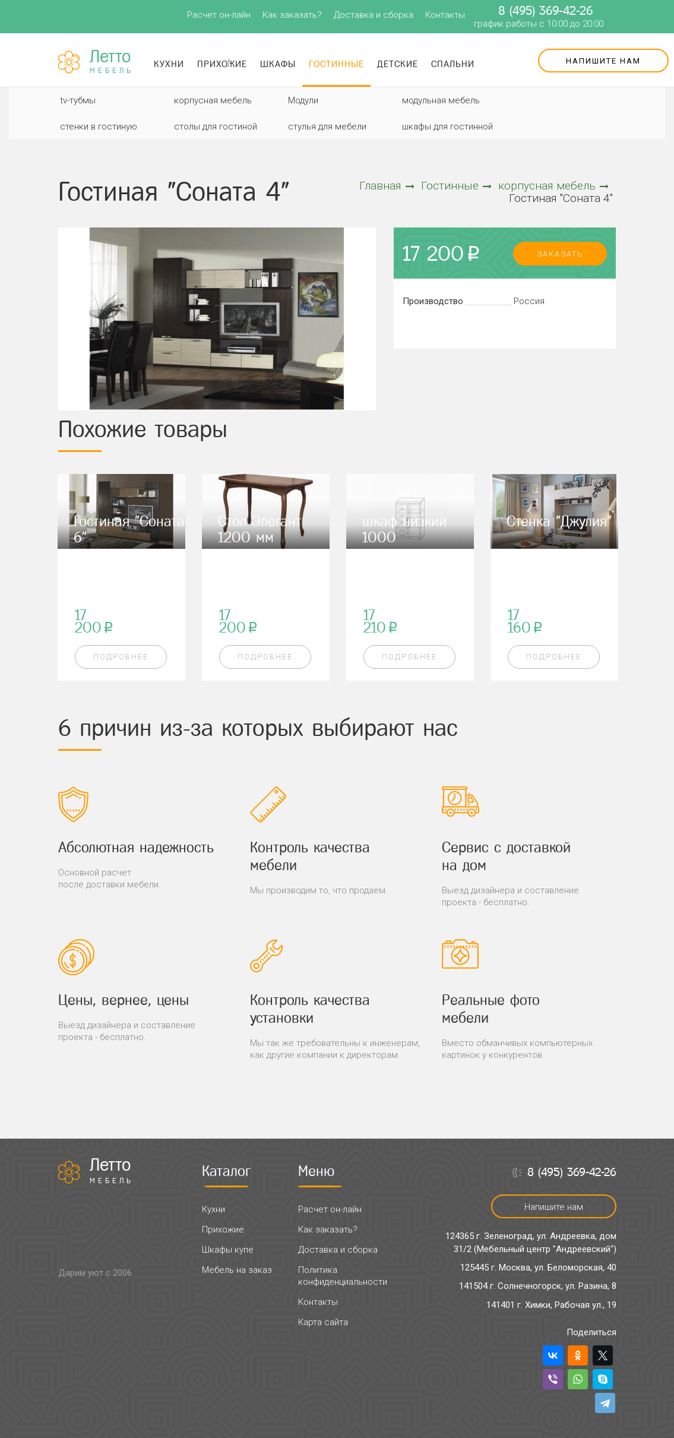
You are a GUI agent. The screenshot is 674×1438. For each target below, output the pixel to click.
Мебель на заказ (237, 1270)
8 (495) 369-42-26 (545, 11)
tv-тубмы (78, 100)
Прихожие (222, 64)
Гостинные (336, 64)
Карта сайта (323, 1322)
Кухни (169, 64)
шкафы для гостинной (447, 126)
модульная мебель (441, 100)
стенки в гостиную (98, 126)
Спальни (452, 64)
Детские (397, 64)
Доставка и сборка (373, 15)
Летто (112, 62)
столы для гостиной (215, 126)
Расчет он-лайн (219, 15)
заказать (560, 253)
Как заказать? (292, 15)
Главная (386, 185)
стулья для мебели (327, 126)
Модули (303, 100)
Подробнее (120, 656)
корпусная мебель (213, 100)
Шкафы (278, 64)
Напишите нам (603, 60)
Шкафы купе (228, 1249)
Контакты (445, 15)
